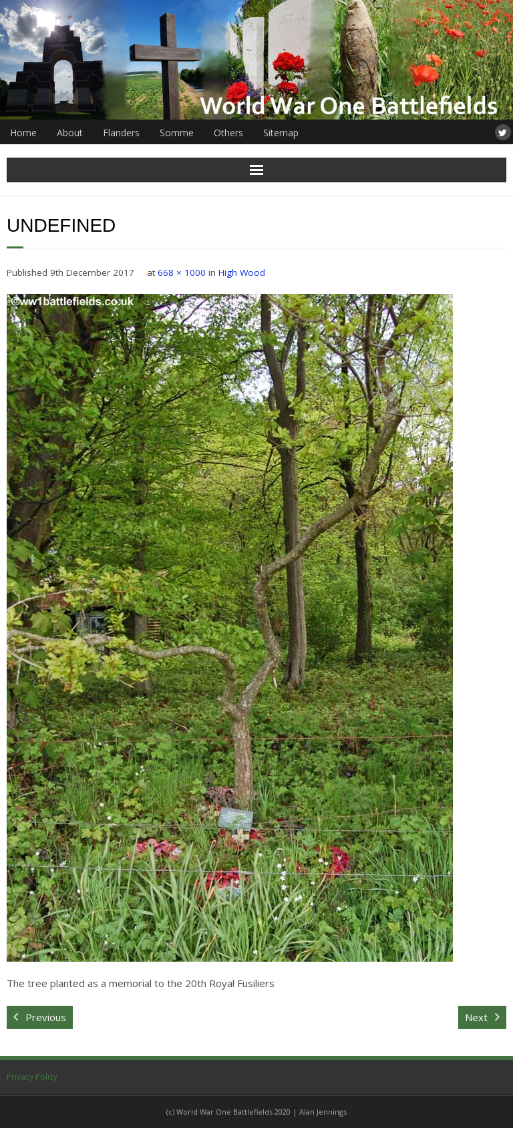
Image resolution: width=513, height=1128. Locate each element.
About (70, 132)
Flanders (121, 132)
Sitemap (281, 132)
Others (228, 132)
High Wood (241, 272)
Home (23, 132)
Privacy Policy (32, 1077)
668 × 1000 (182, 272)
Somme (177, 132)
